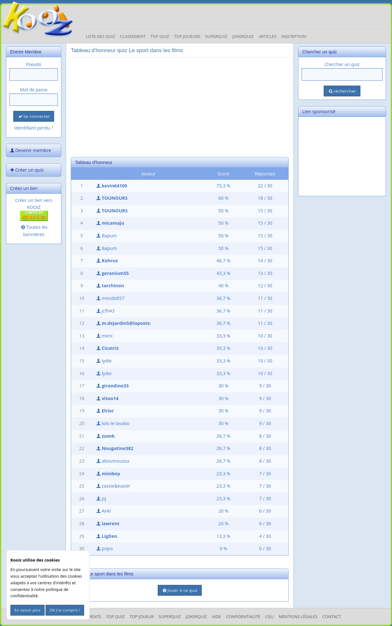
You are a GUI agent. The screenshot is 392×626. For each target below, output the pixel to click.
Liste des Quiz (100, 36)
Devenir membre (30, 150)
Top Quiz (159, 36)
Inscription (293, 36)
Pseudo (33, 64)
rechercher (342, 91)
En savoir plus (27, 610)
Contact (331, 616)
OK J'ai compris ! (65, 610)
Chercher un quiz (342, 64)
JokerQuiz (243, 36)
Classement (132, 36)
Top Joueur (142, 616)
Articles (267, 36)
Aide (216, 616)
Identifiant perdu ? (33, 128)
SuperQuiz (170, 616)
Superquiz (216, 36)
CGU (269, 616)
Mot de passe (33, 90)
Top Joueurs (187, 36)
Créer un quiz (26, 170)
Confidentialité (243, 616)
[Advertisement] (180, 106)
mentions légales (298, 616)
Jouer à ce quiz (180, 590)
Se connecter (33, 116)
